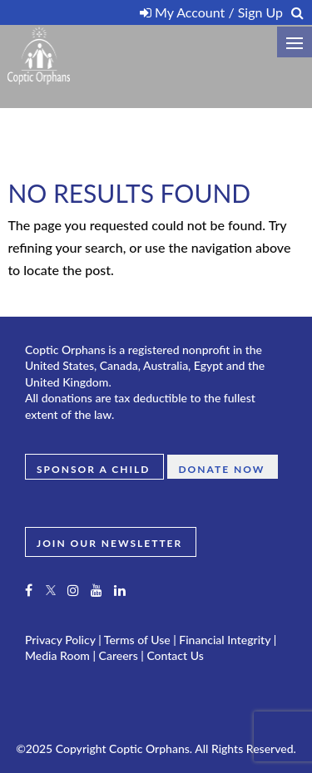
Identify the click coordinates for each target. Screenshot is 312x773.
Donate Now (221, 468)
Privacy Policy (60, 640)
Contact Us (174, 655)
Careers (118, 655)
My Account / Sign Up (211, 12)
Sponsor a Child (93, 468)
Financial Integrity (224, 640)
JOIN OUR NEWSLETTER (109, 542)
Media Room (57, 655)
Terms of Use (137, 640)
